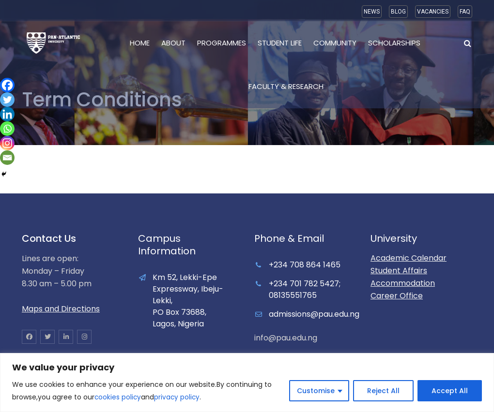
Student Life (280, 43)
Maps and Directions (61, 308)
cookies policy (118, 397)
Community (334, 43)
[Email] (7, 157)
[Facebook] (7, 85)
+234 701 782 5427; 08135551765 (304, 289)
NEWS (372, 11)
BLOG (398, 11)
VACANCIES (432, 11)
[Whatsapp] (7, 128)
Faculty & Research (286, 86)
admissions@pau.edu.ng (314, 314)
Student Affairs (398, 270)
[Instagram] (7, 143)
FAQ (465, 11)
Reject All (383, 391)
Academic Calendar (408, 258)
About (173, 43)
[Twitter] (7, 99)
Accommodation (402, 283)
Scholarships (394, 43)
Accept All (450, 391)
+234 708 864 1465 (304, 264)
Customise (316, 391)
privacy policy (178, 397)
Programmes (221, 43)
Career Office (396, 295)
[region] (247, 382)
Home (140, 43)
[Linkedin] (7, 114)
